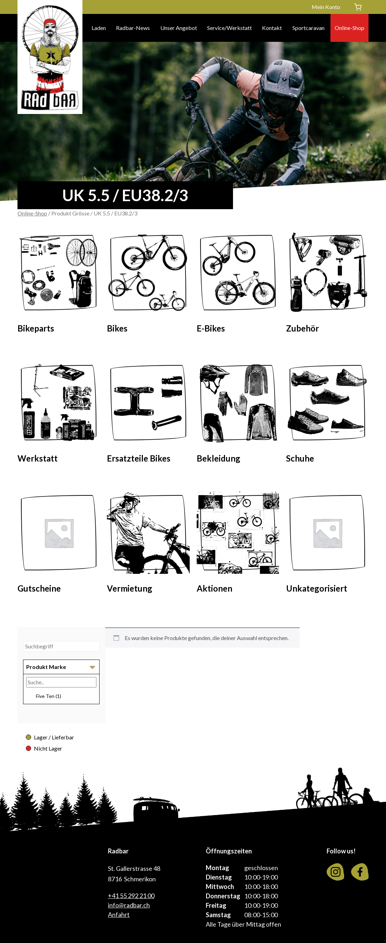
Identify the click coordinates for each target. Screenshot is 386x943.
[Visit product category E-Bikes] (238, 284)
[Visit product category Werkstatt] (58, 415)
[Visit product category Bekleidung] (238, 415)
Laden (99, 27)
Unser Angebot (178, 27)
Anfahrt (119, 914)
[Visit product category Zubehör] (327, 284)
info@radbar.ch (129, 905)
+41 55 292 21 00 (131, 895)
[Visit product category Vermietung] (148, 545)
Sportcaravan (308, 27)
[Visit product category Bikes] (148, 284)
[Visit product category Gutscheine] (58, 545)
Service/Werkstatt (229, 27)
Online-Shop (349, 27)
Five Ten (48, 696)
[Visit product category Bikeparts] (58, 284)
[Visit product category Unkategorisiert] (327, 545)
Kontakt (272, 27)
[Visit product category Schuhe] (327, 415)
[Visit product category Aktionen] (238, 545)
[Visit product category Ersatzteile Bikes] (148, 415)
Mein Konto (326, 6)
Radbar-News (133, 27)
